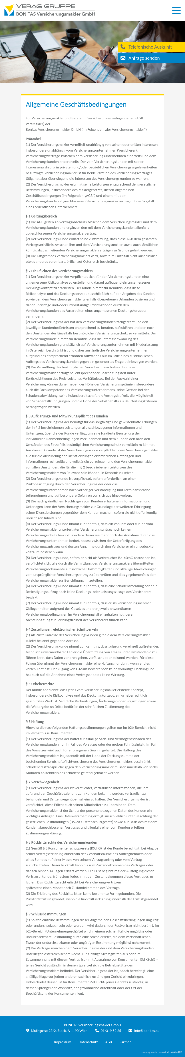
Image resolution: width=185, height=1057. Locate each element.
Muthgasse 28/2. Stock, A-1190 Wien (57, 1030)
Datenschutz (88, 1042)
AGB (108, 1042)
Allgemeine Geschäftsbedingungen (76, 104)
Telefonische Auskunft (148, 47)
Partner (125, 1042)
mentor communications (161, 1052)
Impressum (62, 1042)
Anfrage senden (142, 58)
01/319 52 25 (108, 1030)
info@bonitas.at (144, 1030)
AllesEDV (178, 1052)
